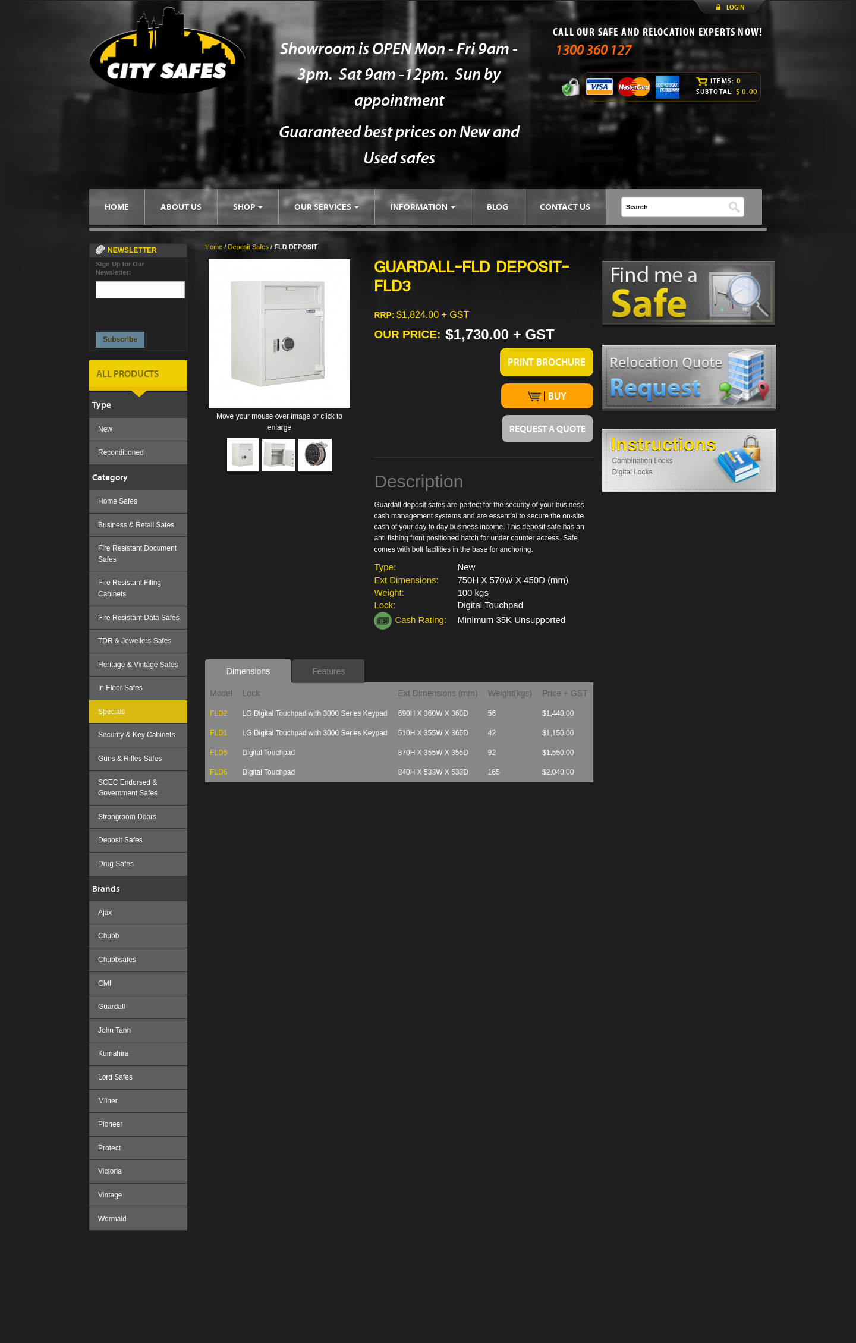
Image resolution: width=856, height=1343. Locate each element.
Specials (111, 711)
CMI (104, 983)
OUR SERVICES (326, 206)
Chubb (108, 936)
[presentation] (141, 311)
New (105, 429)
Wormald (112, 1219)
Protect (109, 1148)
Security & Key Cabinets (136, 735)
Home (213, 246)
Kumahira (113, 1053)
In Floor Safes (120, 688)
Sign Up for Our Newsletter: (120, 268)
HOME (117, 206)
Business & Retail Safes (136, 525)
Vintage (110, 1195)
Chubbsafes (117, 959)
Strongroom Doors (127, 817)
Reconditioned (121, 452)
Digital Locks (632, 472)
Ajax (105, 912)
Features (328, 671)
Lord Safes (115, 1077)
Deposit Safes (120, 840)
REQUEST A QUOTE (547, 429)
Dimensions (248, 671)
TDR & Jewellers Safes (134, 641)
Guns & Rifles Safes (130, 758)
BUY (547, 395)
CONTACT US (565, 206)
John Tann (114, 1030)
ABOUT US (181, 206)
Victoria (110, 1171)
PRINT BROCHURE (547, 362)
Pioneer (110, 1124)
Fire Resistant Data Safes (139, 618)
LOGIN (735, 7)
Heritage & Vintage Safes (138, 665)
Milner (108, 1101)
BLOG (497, 206)
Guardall (111, 1006)
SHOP (248, 206)
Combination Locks (642, 461)
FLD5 (218, 752)
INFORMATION (423, 206)
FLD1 (218, 733)
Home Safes (117, 501)
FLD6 (218, 772)
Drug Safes (116, 864)
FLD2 (218, 713)
